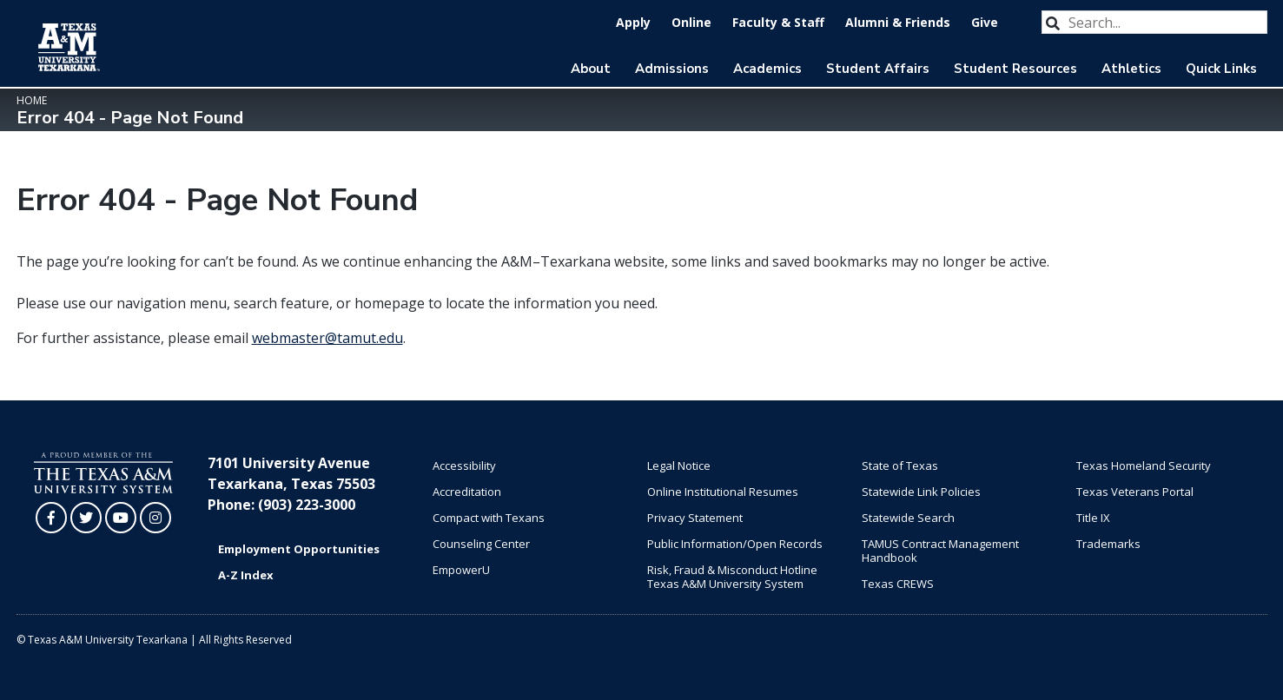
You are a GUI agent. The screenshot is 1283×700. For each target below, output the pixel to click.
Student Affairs (877, 68)
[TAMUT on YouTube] (120, 517)
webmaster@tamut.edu (327, 337)
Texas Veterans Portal (1135, 491)
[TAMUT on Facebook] (51, 517)
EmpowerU (461, 570)
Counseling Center (481, 543)
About (591, 68)
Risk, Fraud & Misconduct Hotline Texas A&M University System (732, 576)
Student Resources (1015, 68)
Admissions (672, 68)
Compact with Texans (489, 517)
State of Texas (900, 465)
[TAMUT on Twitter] (86, 517)
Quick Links (1221, 68)
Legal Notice (679, 465)
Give (984, 22)
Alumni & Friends (897, 22)
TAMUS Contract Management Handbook (940, 550)
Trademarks (1108, 543)
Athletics (1131, 68)
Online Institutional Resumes (722, 491)
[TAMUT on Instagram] (155, 517)
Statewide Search (908, 517)
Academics (767, 68)
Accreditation (467, 491)
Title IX (1093, 517)
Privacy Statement (695, 517)
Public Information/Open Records (735, 543)
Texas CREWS (898, 583)
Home (32, 100)
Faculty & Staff (778, 22)
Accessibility (464, 465)
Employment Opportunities (299, 549)
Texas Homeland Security (1143, 465)
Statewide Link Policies (921, 491)
